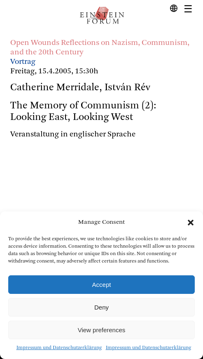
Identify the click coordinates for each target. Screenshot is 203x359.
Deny (101, 307)
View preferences (102, 329)
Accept (101, 284)
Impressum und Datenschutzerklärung (59, 347)
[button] (191, 222)
